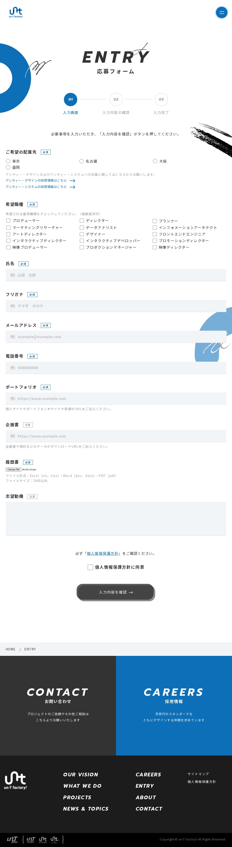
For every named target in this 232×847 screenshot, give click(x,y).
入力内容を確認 (112, 592)
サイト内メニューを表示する (220, 12)
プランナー (168, 221)
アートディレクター (29, 234)
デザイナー (95, 234)
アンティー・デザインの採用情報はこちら (36, 180)
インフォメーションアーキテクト (188, 227)
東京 (16, 161)
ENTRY (145, 786)
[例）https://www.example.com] (116, 398)
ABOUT (146, 797)
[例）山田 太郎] (116, 275)
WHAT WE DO (82, 786)
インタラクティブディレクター (39, 240)
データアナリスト (101, 227)
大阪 (163, 161)
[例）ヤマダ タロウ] (116, 306)
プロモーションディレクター (184, 240)
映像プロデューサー (30, 247)
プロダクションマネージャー (111, 247)
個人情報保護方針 (102, 553)
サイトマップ (198, 774)
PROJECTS (77, 797)
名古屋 (91, 161)
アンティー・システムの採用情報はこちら (36, 186)
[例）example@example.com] (116, 337)
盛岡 (16, 167)
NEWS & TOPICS (86, 809)
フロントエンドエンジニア (182, 234)
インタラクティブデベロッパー (113, 240)
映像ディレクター (174, 247)
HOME (11, 649)
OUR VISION (80, 774)
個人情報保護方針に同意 (120, 567)
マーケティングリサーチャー (37, 227)
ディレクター (97, 220)
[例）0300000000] (116, 368)
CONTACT (149, 809)
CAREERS (148, 774)
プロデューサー (26, 220)
